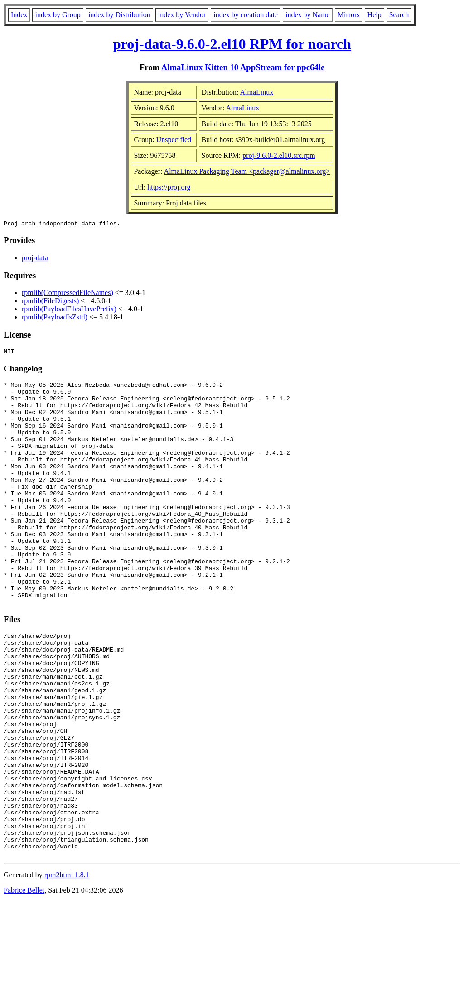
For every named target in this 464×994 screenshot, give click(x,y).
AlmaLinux (257, 92)
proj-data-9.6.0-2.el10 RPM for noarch (232, 44)
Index (19, 15)
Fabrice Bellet (24, 982)
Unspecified (173, 139)
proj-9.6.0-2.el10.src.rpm (278, 155)
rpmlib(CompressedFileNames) (67, 294)
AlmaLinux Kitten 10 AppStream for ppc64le (242, 67)
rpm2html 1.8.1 (66, 967)
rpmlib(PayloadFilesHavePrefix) (69, 310)
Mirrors (349, 15)
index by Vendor (182, 15)
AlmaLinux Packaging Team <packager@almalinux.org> (247, 171)
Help (374, 15)
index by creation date (245, 15)
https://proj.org (168, 187)
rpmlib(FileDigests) (50, 302)
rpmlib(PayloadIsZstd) (54, 318)
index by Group (57, 15)
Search (399, 15)
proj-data (35, 259)
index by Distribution (119, 15)
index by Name (307, 15)
